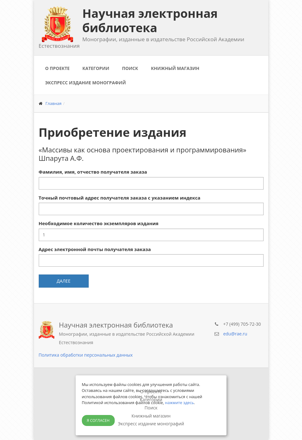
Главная (54, 103)
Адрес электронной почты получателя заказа (95, 249)
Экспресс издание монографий (85, 83)
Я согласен (98, 420)
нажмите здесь (179, 402)
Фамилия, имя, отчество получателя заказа (93, 172)
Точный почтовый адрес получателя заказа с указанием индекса (120, 198)
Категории (95, 68)
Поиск (130, 68)
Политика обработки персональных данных (86, 355)
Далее (64, 281)
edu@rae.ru (235, 334)
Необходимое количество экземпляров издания (99, 223)
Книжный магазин (175, 68)
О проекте (57, 68)
